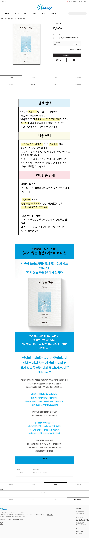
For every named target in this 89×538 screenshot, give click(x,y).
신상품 (26, 13)
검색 (84, 13)
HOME (1, 19)
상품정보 (33, 77)
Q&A (56, 77)
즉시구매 (66, 55)
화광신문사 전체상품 (10, 19)
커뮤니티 (53, 13)
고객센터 (85, 1)
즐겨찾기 (4, 1)
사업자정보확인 (50, 514)
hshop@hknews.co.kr (20, 516)
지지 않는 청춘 (21, 19)
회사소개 (77, 529)
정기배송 (44, 13)
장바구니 (59, 59)
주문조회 (80, 1)
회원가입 (66, 1)
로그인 (70, 1)
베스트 (17, 13)
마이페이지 (75, 1)
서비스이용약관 (79, 533)
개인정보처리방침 (79, 531)
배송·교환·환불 (78, 77)
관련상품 (11, 77)
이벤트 (34, 13)
